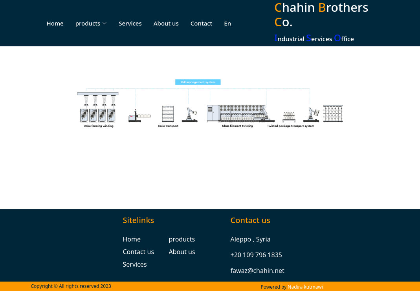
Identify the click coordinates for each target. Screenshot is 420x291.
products (182, 239)
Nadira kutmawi (305, 287)
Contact (202, 23)
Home (55, 23)
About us (166, 23)
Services (130, 23)
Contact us (138, 251)
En (227, 23)
